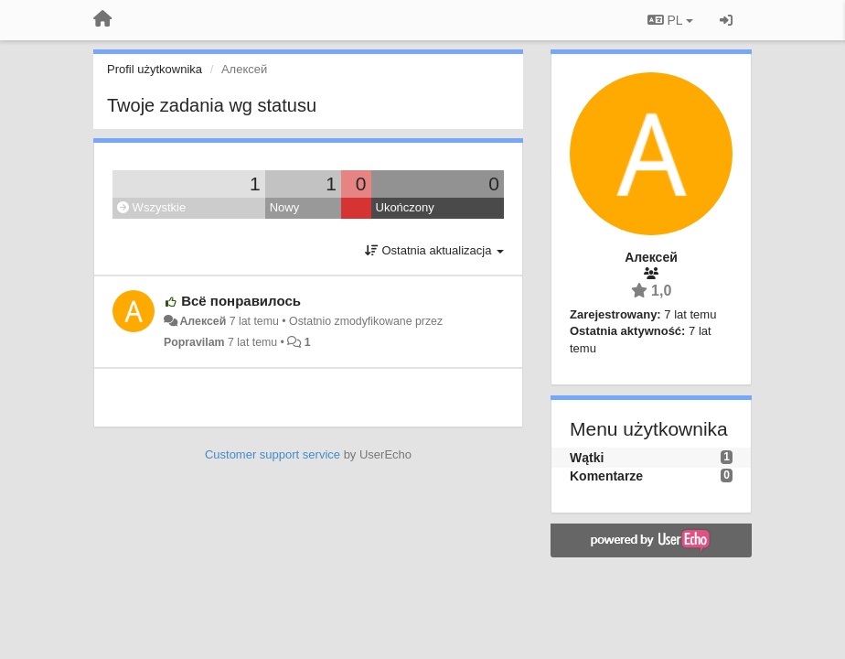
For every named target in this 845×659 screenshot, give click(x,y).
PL (670, 20)
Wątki (587, 457)
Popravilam (194, 342)
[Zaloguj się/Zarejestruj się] (726, 20)
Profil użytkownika (154, 69)
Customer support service (272, 454)
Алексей (202, 321)
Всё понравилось (241, 300)
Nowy (285, 207)
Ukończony (405, 207)
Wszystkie (151, 207)
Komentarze (606, 476)
